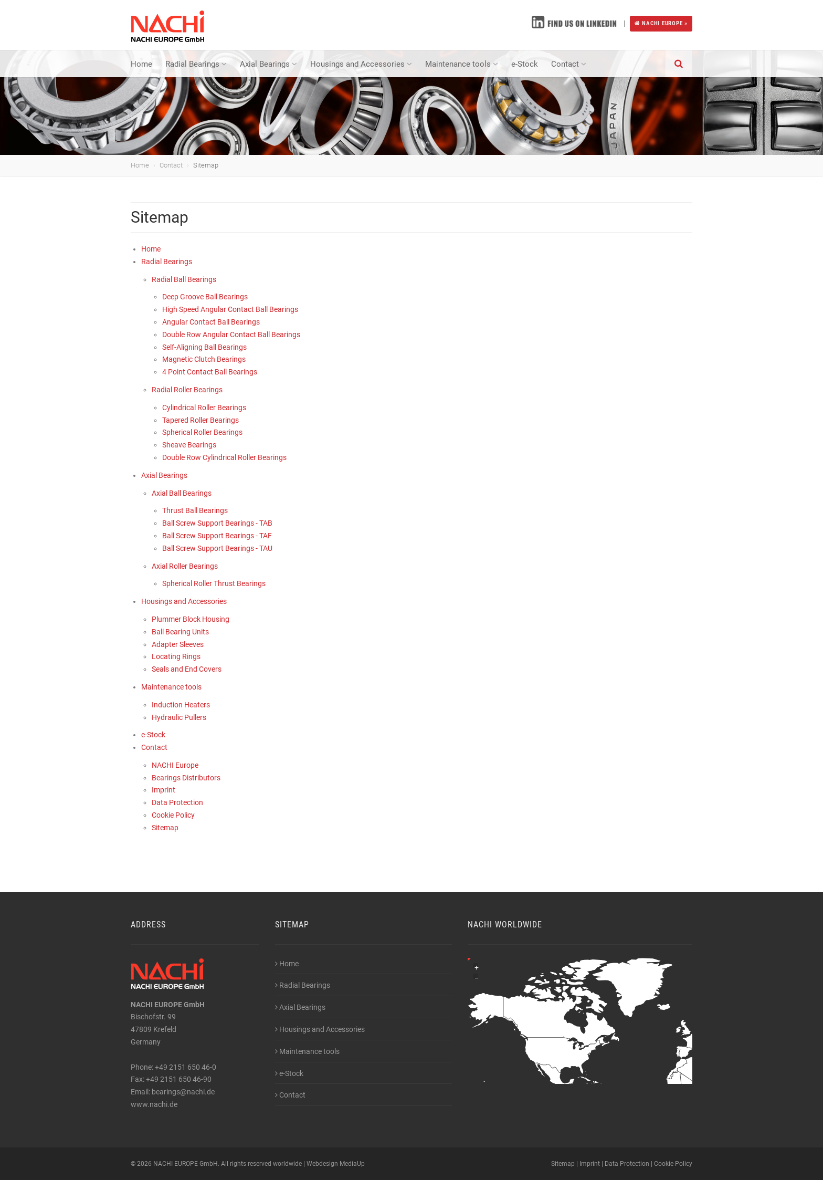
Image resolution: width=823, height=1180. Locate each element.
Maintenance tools (461, 64)
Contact (568, 64)
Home (141, 64)
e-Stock (524, 64)
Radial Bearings (196, 64)
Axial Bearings (268, 64)
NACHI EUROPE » (661, 23)
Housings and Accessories (361, 64)
